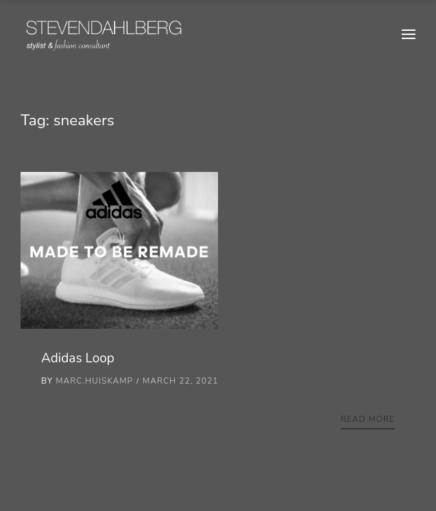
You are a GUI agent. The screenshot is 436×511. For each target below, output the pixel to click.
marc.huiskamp (94, 380)
